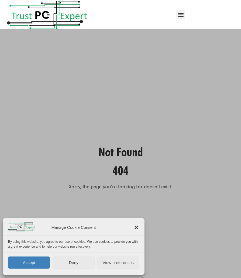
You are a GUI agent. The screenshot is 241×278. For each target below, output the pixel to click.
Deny (73, 262)
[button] (136, 227)
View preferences (118, 262)
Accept (29, 262)
